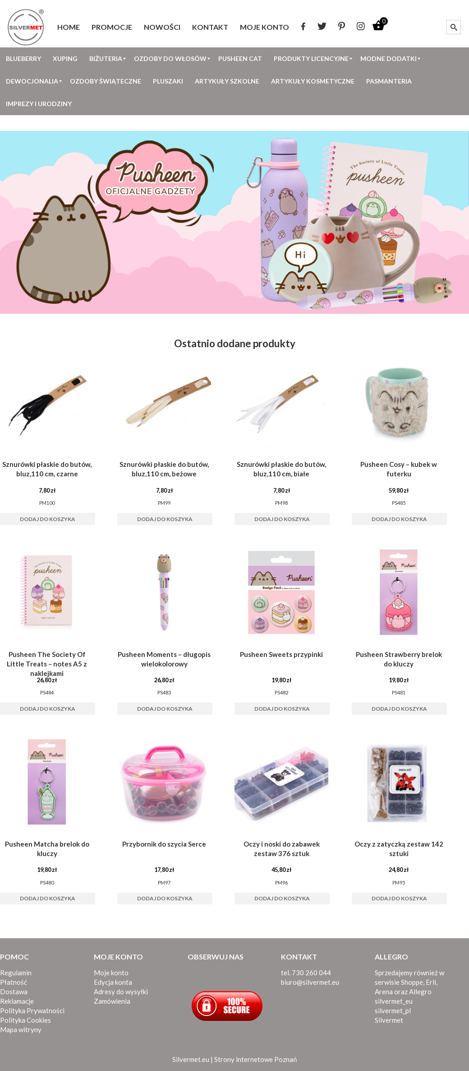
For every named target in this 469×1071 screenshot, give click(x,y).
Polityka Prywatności (32, 1010)
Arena (384, 991)
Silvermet (389, 1020)
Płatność (13, 982)
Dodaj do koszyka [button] (47, 519)
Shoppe (412, 982)
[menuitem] (68, 27)
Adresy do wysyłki (121, 991)
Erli (431, 982)
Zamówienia (112, 1001)
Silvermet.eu (190, 1059)
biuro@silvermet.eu (310, 982)
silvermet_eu (394, 1001)
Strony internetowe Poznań (255, 1059)
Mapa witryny (20, 1029)
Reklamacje (17, 1001)
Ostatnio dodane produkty (234, 343)
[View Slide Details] (234, 222)
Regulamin (16, 973)
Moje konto (111, 973)
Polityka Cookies (25, 1020)
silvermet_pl (393, 1010)
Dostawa (14, 991)
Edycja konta (113, 982)
